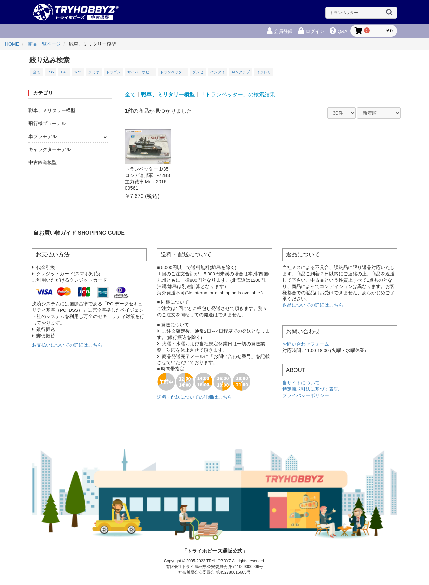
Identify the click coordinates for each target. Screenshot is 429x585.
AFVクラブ (241, 72)
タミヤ (93, 72)
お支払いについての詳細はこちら (67, 345)
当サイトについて (301, 382)
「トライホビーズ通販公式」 (214, 551)
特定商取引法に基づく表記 (310, 389)
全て (36, 72)
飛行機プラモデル (47, 123)
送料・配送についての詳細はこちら (194, 397)
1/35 (50, 72)
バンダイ (217, 72)
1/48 (64, 72)
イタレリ (263, 72)
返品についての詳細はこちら (312, 305)
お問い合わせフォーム (305, 344)
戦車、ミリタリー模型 (51, 110)
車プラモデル (42, 136)
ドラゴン (113, 72)
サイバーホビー (140, 72)
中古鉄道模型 (42, 162)
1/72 (77, 72)
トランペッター (173, 72)
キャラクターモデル (49, 149)
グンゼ (197, 72)
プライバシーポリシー (305, 395)
